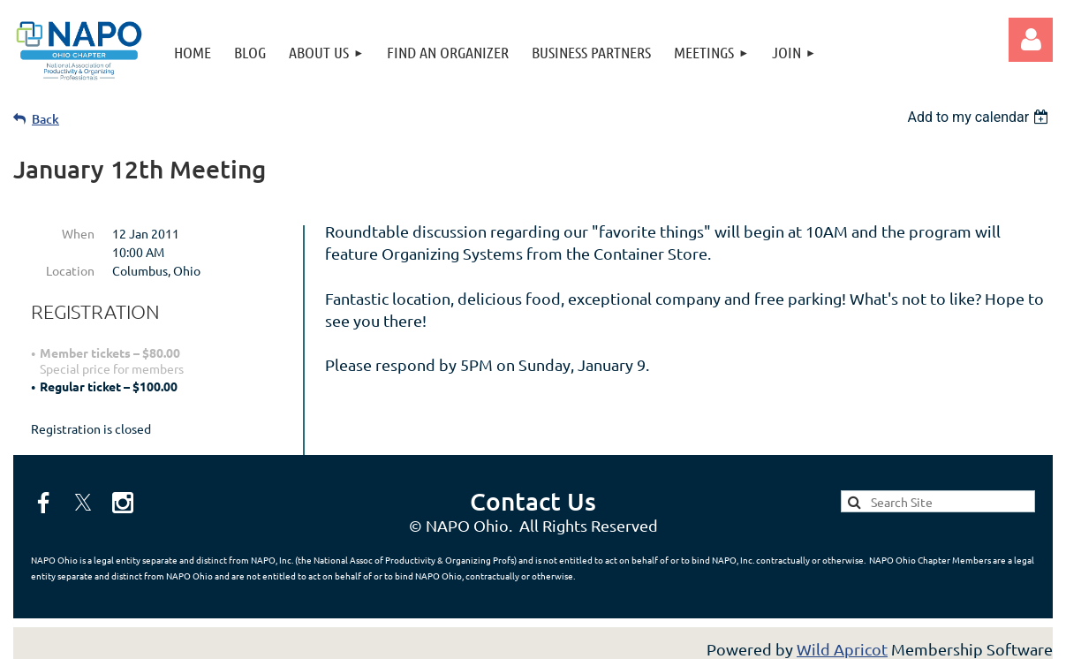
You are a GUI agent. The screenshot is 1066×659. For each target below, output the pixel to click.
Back (45, 118)
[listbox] (980, 117)
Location (70, 270)
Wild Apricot (842, 636)
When (78, 233)
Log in (1031, 40)
